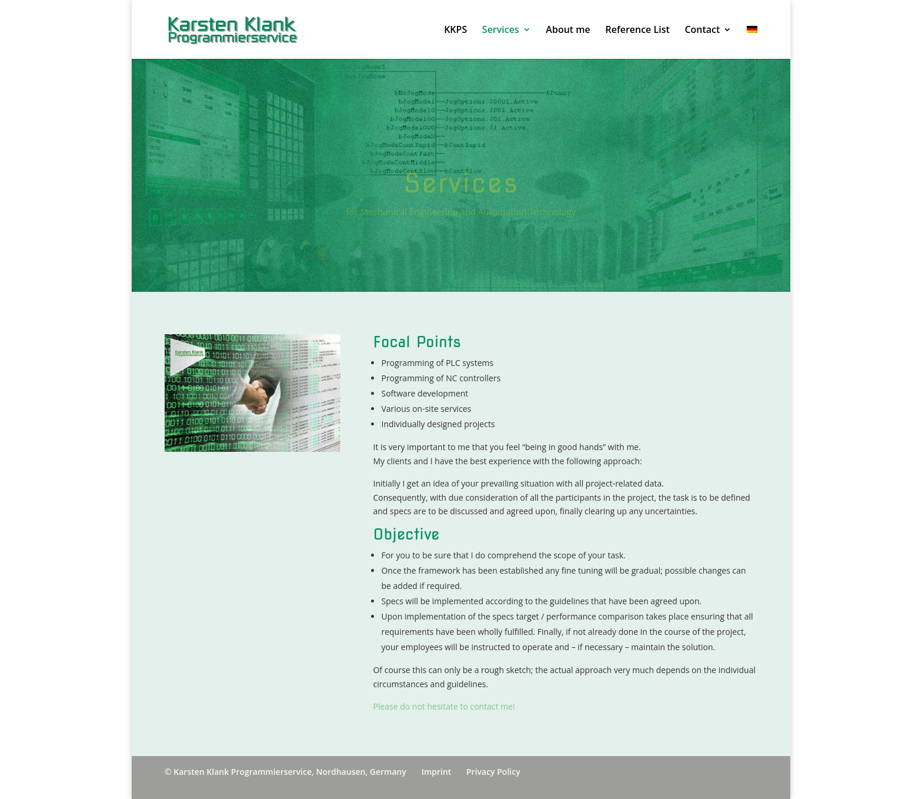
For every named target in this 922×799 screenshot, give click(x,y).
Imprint (437, 771)
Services (500, 30)
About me (568, 30)
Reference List (637, 30)
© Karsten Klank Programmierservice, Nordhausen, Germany (285, 771)
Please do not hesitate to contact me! (444, 706)
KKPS (455, 30)
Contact (702, 30)
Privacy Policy (493, 771)
